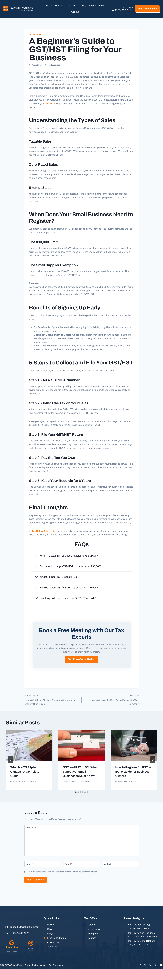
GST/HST (50, 103)
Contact (75, 12)
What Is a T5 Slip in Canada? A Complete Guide (24, 784)
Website (108, 876)
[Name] (42, 876)
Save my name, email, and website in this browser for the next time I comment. (62, 884)
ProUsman (57, 965)
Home (49, 5)
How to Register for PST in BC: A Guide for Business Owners (133, 784)
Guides (92, 5)
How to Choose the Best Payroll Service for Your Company (111, 711)
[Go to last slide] (10, 771)
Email (68, 876)
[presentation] (29, 757)
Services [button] (59, 5)
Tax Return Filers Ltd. (43, 531)
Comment (31, 839)
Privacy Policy (31, 965)
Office (72, 5)
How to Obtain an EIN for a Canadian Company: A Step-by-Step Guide (51, 711)
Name (29, 876)
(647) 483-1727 (124, 9)
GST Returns (35, 35)
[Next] (152, 771)
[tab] (76, 804)
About (101, 5)
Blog (84, 5)
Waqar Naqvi (37, 65)
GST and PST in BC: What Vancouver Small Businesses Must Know (80, 784)
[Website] (121, 876)
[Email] (81, 876)
